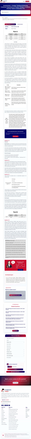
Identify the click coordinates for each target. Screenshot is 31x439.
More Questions (15, 330)
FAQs (2, 421)
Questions (6, 17)
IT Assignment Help (11, 415)
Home (3, 17)
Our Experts (3, 412)
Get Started (15, 382)
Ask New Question (20, 24)
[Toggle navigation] (30, 1)
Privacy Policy (3, 422)
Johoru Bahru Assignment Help (28, 410)
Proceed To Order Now (15, 371)
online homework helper (10, 282)
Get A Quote (27, 1)
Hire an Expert (15, 136)
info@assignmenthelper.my (7, 401)
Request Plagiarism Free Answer (10, 24)
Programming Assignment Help (13, 409)
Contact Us (3, 415)
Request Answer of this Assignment (15, 295)
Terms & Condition (4, 424)
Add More (15, 369)
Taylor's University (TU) (14, 26)
